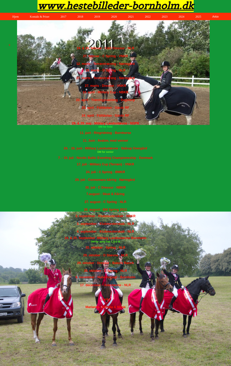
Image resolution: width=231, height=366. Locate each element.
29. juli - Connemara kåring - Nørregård (105, 180)
